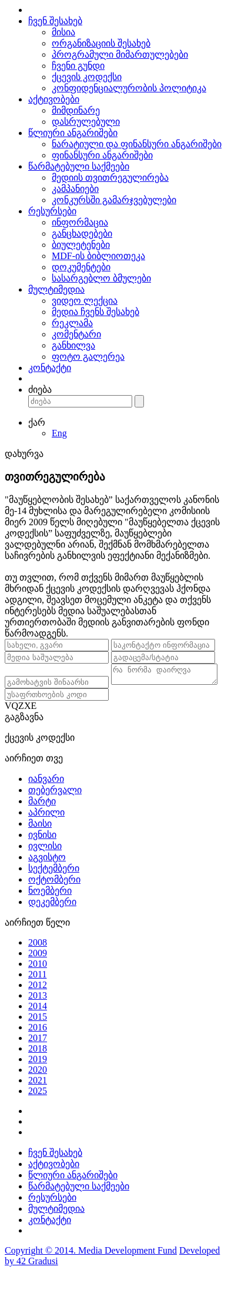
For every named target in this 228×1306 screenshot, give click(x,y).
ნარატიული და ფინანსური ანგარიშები (137, 144)
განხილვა (73, 345)
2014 (37, 1018)
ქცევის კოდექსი (87, 77)
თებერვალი (55, 802)
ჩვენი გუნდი (78, 66)
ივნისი (42, 847)
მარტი (42, 813)
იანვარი (46, 791)
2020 (37, 1082)
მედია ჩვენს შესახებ (95, 312)
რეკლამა (72, 323)
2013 (37, 1008)
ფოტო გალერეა (88, 357)
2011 (37, 987)
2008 (37, 955)
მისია (63, 32)
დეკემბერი (52, 914)
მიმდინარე (76, 110)
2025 (37, 1103)
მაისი (40, 836)
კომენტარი (76, 334)
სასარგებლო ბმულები (101, 278)
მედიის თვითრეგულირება (110, 178)
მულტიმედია (56, 289)
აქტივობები (53, 99)
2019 (37, 1071)
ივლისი (45, 858)
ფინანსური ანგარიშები (102, 155)
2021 (37, 1093)
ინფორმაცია (80, 222)
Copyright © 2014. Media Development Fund (91, 1263)
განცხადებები (82, 233)
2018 (37, 1061)
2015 (37, 1029)
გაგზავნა (24, 729)
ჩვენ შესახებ (55, 21)
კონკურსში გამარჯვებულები (114, 200)
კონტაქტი (49, 368)
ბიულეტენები (81, 245)
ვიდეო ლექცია (85, 301)
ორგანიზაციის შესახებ (101, 43)
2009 (37, 965)
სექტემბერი (53, 881)
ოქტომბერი (54, 892)
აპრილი (46, 825)
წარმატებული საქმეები (78, 166)
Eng (59, 433)
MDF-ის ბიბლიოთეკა (98, 256)
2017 (37, 1050)
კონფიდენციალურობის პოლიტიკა (129, 88)
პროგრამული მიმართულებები (120, 54)
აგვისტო (47, 869)
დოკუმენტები (81, 267)
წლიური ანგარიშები (73, 133)
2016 (37, 1040)
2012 (37, 997)
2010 (37, 976)
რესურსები (52, 211)
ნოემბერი (50, 903)
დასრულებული (86, 122)
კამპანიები (75, 189)
